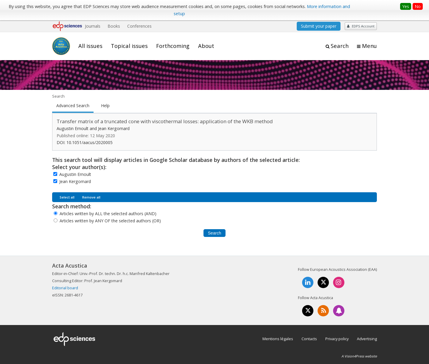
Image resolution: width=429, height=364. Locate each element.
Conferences (139, 26)
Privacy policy (337, 338)
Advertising (367, 338)
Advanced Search (72, 105)
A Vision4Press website (359, 356)
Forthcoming (172, 45)
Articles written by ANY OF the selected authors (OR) (110, 221)
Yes (405, 6)
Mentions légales (277, 338)
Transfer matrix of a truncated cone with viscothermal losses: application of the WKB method (165, 121)
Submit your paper (318, 26)
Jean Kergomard (75, 181)
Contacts (309, 338)
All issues (90, 45)
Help (105, 105)
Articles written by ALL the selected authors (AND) (108, 213)
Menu (369, 45)
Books (114, 26)
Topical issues (129, 45)
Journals (92, 26)
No (418, 6)
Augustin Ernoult (75, 174)
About (206, 45)
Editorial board (65, 287)
